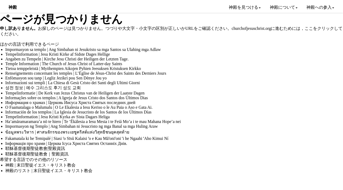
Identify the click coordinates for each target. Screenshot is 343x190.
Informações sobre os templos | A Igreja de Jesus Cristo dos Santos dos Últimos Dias (76, 98)
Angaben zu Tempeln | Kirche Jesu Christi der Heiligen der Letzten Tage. (67, 59)
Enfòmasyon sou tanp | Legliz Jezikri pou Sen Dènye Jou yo (56, 78)
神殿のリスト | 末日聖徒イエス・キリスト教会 (48, 170)
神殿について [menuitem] (282, 7)
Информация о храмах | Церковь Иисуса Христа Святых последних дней (70, 102)
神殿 (12, 7)
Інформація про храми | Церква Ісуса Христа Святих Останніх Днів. (66, 143)
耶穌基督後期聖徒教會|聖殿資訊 (35, 148)
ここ (309, 28)
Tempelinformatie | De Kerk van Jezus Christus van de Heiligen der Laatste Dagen (75, 93)
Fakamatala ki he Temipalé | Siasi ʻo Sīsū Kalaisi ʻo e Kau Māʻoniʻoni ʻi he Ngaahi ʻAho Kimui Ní (86, 138)
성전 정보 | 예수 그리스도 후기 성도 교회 (43, 88)
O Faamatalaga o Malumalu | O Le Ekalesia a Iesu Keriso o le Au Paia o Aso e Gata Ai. (79, 107)
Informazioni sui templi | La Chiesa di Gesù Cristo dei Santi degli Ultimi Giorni (72, 82)
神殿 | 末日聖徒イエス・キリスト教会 (40, 165)
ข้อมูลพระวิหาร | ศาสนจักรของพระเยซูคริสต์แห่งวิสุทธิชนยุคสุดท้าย (67, 132)
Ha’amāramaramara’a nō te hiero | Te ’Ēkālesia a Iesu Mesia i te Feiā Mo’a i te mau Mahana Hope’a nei (93, 121)
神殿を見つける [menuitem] (243, 7)
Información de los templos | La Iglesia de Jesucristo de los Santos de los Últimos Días (78, 112)
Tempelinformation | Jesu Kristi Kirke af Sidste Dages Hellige (57, 54)
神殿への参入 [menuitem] (319, 7)
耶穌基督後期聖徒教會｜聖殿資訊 (36, 154)
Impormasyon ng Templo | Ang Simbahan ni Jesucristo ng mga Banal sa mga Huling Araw (81, 126)
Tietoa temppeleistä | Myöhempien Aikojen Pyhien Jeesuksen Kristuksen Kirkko (73, 68)
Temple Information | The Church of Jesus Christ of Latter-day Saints (63, 63)
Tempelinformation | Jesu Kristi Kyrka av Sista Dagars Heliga (57, 117)
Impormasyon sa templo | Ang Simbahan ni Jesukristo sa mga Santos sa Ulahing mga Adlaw (83, 49)
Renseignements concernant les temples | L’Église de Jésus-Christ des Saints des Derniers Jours (85, 73)
